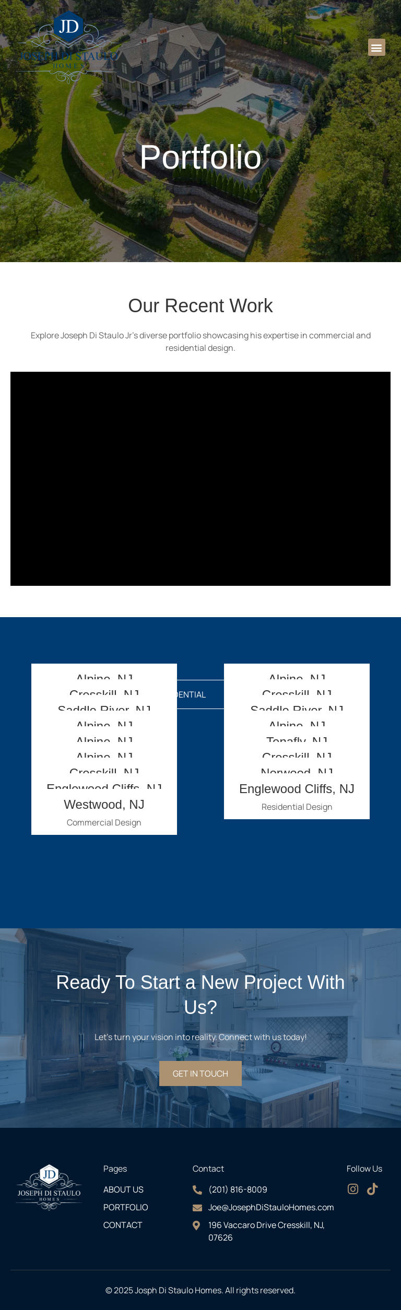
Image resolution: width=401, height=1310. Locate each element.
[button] (376, 47)
